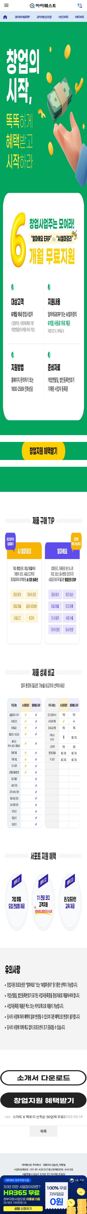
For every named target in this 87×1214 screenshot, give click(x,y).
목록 (43, 1131)
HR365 (79, 17)
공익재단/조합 (44, 17)
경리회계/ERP (22, 17)
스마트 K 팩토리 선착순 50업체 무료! (38, 1117)
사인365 (63, 17)
